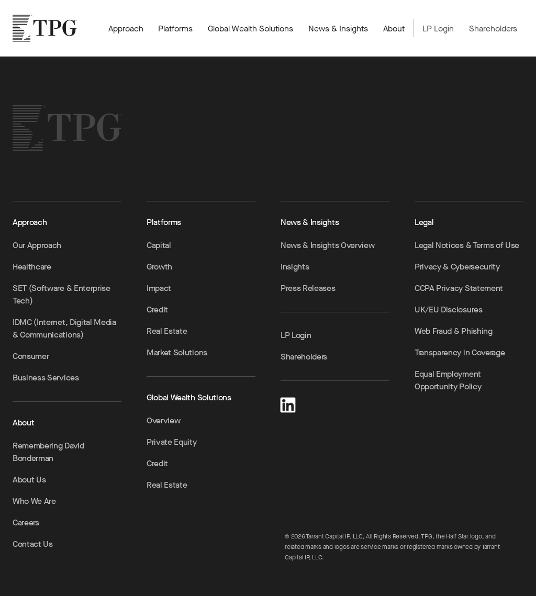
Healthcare (32, 266)
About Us (29, 479)
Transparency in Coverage (460, 352)
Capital (159, 245)
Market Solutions (177, 352)
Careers (26, 522)
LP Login (438, 28)
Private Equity (172, 441)
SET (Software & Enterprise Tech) (61, 294)
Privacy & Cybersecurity (457, 266)
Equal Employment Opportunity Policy (448, 380)
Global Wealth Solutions (250, 28)
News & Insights (338, 28)
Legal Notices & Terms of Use (467, 245)
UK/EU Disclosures (449, 309)
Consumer (31, 356)
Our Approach (37, 245)
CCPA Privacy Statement (459, 288)
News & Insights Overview (327, 245)
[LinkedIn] (288, 403)
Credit (157, 309)
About (394, 28)
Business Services (46, 377)
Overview (163, 420)
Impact (159, 288)
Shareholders (493, 28)
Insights (295, 266)
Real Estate (167, 330)
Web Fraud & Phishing (454, 330)
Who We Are (34, 501)
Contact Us (33, 543)
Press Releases (308, 288)
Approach (125, 28)
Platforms (175, 28)
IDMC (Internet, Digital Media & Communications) (64, 328)
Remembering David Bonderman (48, 452)
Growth (159, 266)
